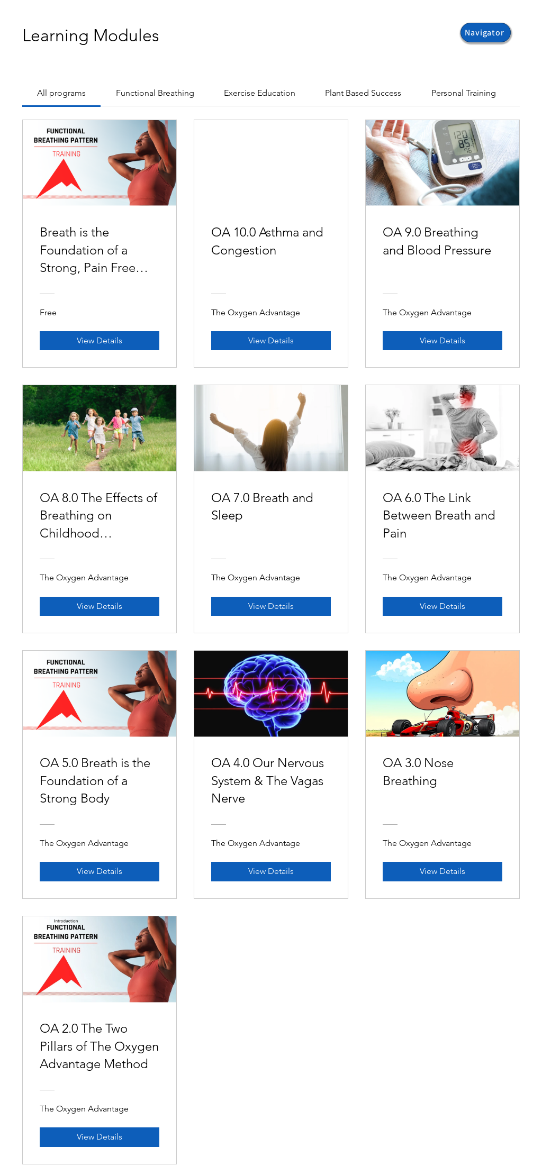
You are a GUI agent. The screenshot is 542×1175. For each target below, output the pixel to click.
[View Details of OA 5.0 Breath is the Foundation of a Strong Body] (99, 871)
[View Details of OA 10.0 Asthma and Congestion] (271, 340)
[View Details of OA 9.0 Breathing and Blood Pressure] (442, 340)
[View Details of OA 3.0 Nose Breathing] (442, 871)
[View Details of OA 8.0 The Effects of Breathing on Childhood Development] (99, 606)
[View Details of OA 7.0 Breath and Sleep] (271, 606)
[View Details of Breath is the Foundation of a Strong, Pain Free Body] (99, 340)
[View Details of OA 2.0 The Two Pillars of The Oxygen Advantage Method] (99, 1136)
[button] (485, 32)
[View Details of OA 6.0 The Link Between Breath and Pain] (442, 606)
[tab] (61, 93)
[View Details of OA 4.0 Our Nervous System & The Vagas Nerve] (271, 871)
